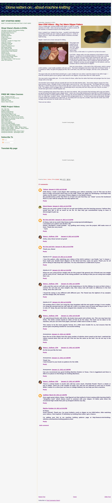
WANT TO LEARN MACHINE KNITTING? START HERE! (16, 23)
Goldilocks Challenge (6, 43)
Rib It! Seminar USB (6, 48)
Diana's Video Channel (7, 102)
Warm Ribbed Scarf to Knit (8, 119)
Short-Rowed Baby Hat (7, 113)
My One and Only (49, 219)
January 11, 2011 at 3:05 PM (61, 358)
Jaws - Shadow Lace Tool (8, 96)
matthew (46, 395)
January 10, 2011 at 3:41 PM (61, 270)
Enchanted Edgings (6, 38)
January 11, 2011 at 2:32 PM (70, 347)
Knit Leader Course (6, 44)
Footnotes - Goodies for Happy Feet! (10, 40)
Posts (4, 140)
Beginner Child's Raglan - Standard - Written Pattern (15, 128)
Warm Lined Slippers (6, 122)
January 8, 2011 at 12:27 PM (62, 206)
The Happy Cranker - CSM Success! (10, 59)
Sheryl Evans (47, 206)
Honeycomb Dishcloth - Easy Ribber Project (12, 131)
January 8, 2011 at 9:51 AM (58, 189)
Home (75, 497)
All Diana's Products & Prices (8, 31)
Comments (6, 142)
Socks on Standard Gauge (8, 55)
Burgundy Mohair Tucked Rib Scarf (10, 115)
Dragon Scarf (4, 37)
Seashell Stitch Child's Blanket (9, 51)
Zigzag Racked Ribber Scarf (8, 114)
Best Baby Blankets (6, 35)
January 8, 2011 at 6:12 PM (70, 236)
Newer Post (42, 497)
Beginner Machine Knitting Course (10, 98)
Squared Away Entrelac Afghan (9, 56)
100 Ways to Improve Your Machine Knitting (12, 30)
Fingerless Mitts (5, 110)
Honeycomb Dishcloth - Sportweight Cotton (12, 132)
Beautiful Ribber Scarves (7, 33)
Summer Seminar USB (7, 57)
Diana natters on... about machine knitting (38, 7)
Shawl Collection (5, 53)
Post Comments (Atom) (53, 500)
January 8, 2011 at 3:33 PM (64, 219)
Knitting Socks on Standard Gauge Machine (12, 118)
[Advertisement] (56, 17)
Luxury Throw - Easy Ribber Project (10, 124)
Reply (45, 201)
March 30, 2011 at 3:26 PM (58, 395)
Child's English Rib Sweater (8, 129)
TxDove (45, 189)
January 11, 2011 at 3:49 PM (70, 381)
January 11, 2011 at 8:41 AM (70, 315)
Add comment (44, 425)
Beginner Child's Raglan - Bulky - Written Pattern (14, 127)
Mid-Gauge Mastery (6, 47)
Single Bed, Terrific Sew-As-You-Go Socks (12, 116)
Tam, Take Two (5, 109)
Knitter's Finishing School (7, 46)
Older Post (108, 497)
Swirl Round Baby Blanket (8, 123)
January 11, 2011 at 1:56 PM (61, 334)
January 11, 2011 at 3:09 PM (61, 369)
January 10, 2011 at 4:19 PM (70, 284)
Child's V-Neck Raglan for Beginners (10, 126)
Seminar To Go (5, 52)
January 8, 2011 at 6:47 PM (64, 246)
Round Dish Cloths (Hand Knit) (9, 50)
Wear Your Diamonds (6, 60)
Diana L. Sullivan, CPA (50, 236)
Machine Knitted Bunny (7, 111)
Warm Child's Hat (5, 120)
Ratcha (45, 408)
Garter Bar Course (6, 42)
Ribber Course (5, 99)
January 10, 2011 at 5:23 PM (61, 302)
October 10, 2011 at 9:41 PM (57, 408)
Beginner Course (5, 34)
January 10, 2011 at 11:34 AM (62, 257)
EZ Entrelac (4, 39)
